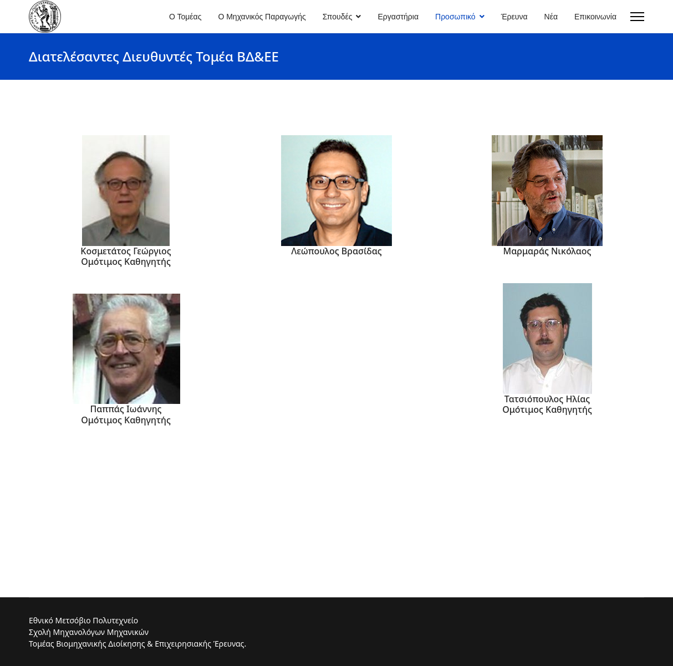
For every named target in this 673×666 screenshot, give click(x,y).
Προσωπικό (455, 16)
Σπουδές (338, 16)
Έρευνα (514, 16)
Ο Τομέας (185, 16)
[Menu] (637, 16)
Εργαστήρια (398, 16)
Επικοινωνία (595, 16)
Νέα (551, 16)
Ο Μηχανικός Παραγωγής (261, 16)
